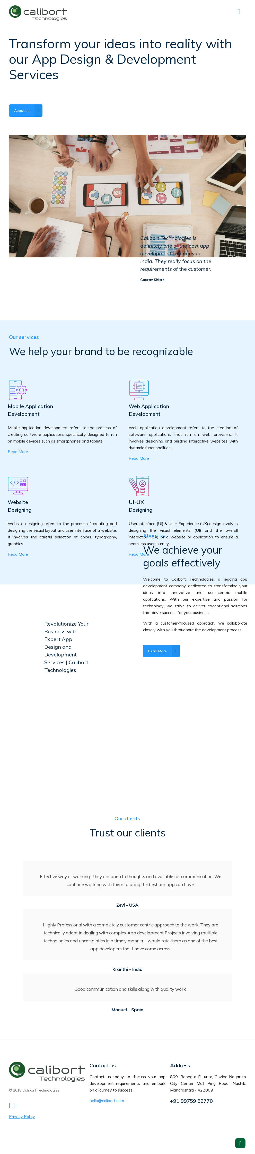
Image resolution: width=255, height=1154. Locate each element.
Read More (18, 451)
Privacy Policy (22, 1116)
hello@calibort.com (107, 1100)
